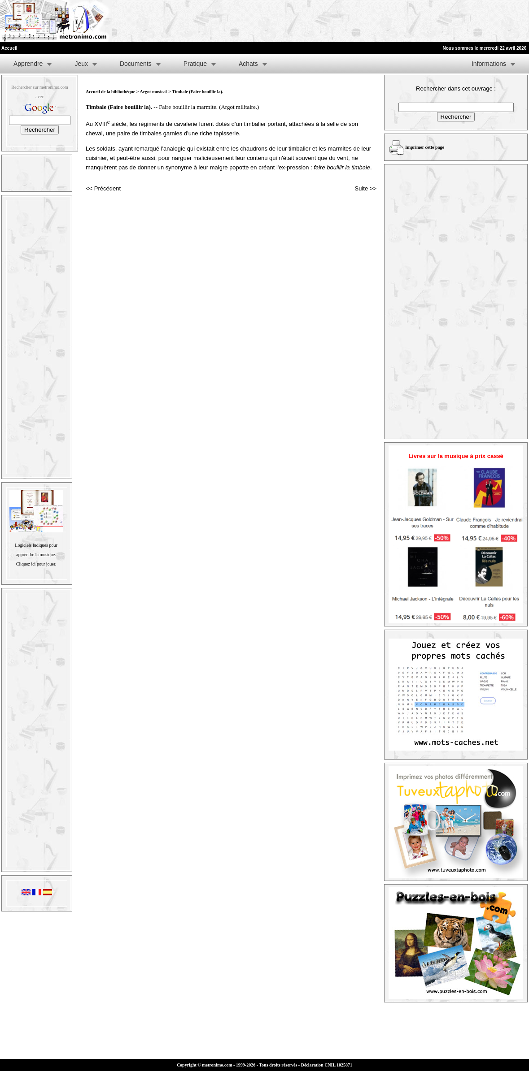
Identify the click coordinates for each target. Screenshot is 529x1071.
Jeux (81, 63)
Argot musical (153, 91)
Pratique (195, 63)
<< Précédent (103, 188)
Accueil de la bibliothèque (110, 91)
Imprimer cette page (424, 147)
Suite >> (365, 188)
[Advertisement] (419, 21)
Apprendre (28, 63)
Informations (489, 63)
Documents (136, 63)
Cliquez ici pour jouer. (36, 563)
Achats (248, 63)
